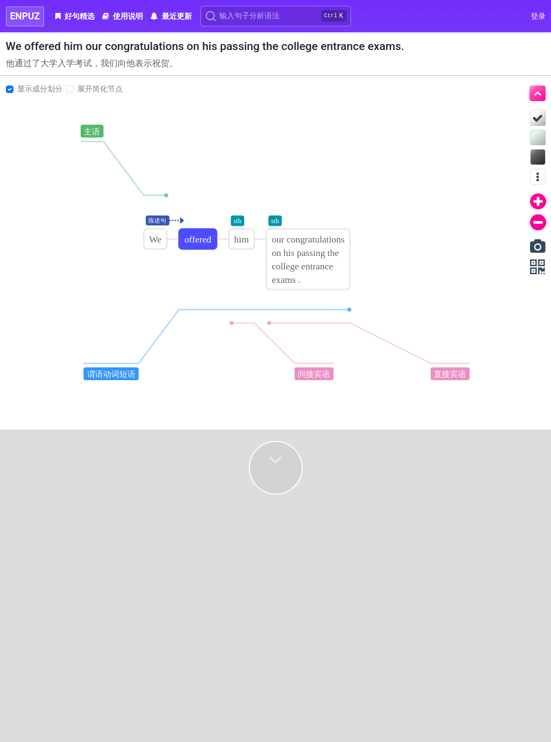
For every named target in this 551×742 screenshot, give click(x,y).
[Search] (276, 16)
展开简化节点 (100, 88)
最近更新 (171, 16)
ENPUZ (25, 16)
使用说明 (122, 16)
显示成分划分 (39, 88)
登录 (538, 16)
